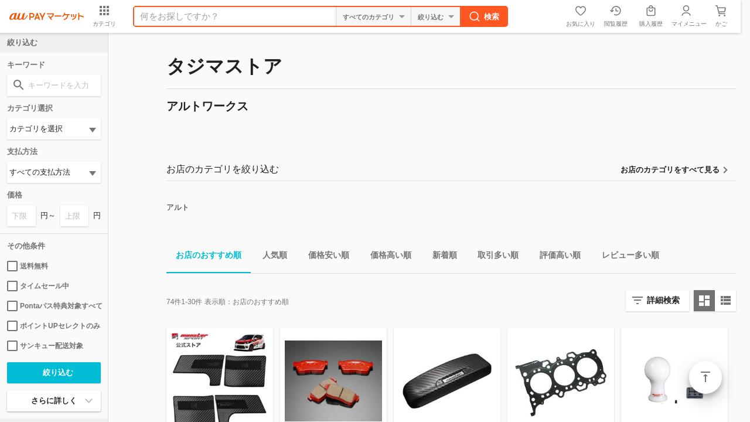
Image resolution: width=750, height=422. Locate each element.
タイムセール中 (38, 286)
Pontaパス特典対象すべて (54, 306)
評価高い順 (555, 257)
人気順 (270, 257)
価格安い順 (324, 257)
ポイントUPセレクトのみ (53, 326)
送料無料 (27, 266)
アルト (177, 207)
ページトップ (705, 377)
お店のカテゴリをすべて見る (670, 169)
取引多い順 (493, 257)
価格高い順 (386, 257)
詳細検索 (663, 300)
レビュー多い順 (625, 257)
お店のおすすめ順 (203, 257)
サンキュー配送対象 (45, 346)
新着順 (440, 257)
